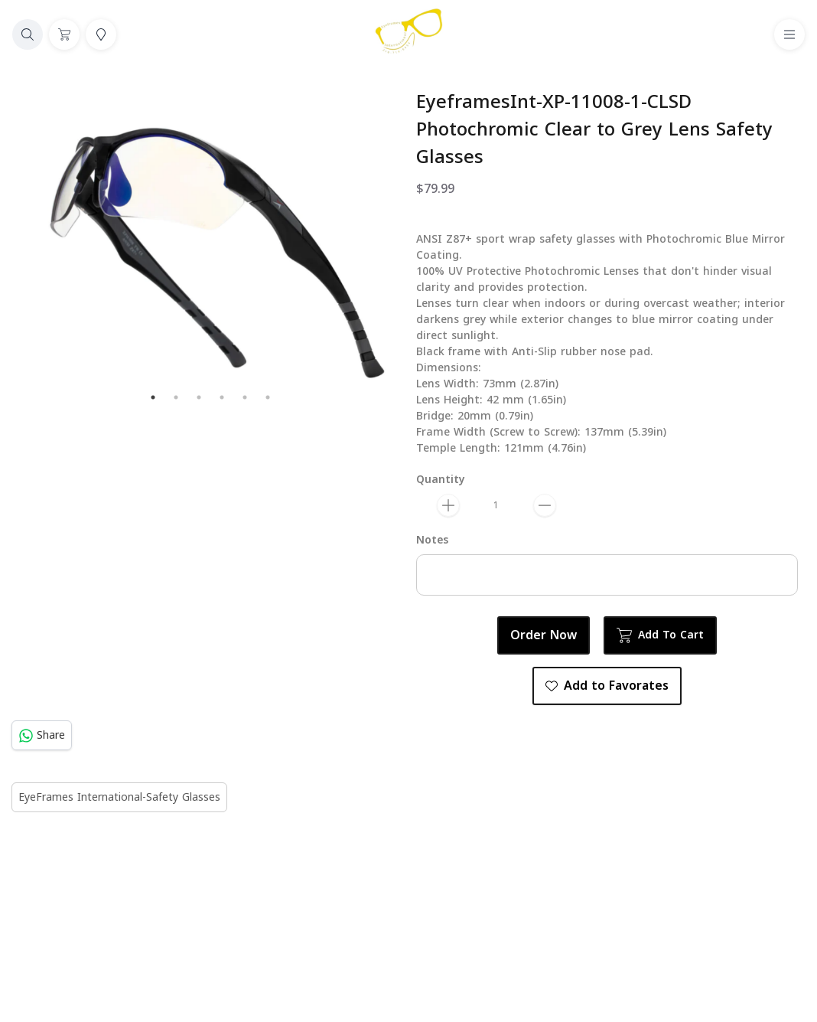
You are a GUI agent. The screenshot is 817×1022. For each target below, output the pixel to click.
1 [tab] (153, 397)
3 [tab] (199, 397)
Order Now (543, 635)
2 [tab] (176, 397)
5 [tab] (244, 397)
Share (41, 735)
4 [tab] (221, 397)
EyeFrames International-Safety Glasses (119, 797)
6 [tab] (267, 397)
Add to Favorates (607, 686)
